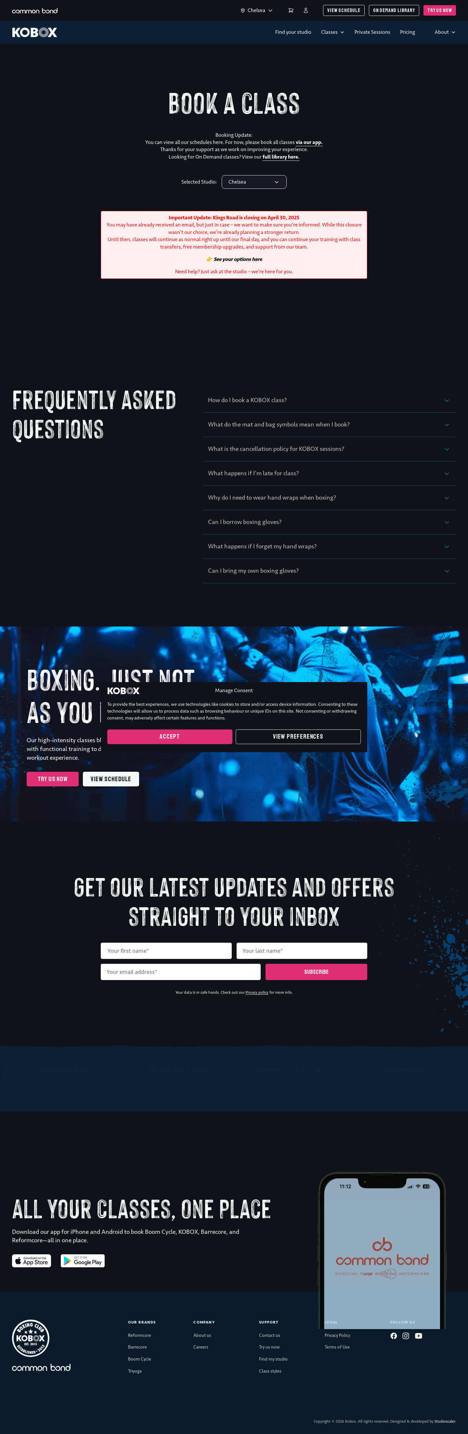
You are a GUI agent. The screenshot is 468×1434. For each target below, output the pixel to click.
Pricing (407, 32)
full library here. (281, 157)
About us (202, 1335)
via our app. (309, 142)
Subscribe (316, 971)
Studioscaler (445, 1421)
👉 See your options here (234, 259)
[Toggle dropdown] (242, 10)
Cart (291, 10)
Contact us (269, 1335)
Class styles (270, 1371)
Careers (200, 1347)
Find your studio (293, 32)
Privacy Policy (337, 1335)
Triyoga (135, 1371)
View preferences (298, 736)
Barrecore (137, 1347)
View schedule (343, 10)
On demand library (394, 10)
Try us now (439, 10)
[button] (329, 413)
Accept (170, 736)
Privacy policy (257, 992)
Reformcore (139, 1335)
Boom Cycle (139, 1359)
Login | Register (306, 10)
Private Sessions (372, 32)
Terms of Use (337, 1347)
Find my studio (273, 1359)
